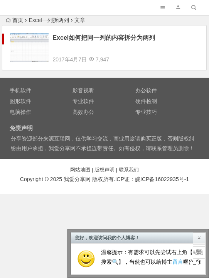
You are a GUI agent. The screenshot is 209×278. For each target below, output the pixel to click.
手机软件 (20, 83)
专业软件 (83, 94)
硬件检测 (146, 94)
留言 (177, 262)
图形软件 (20, 94)
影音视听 (83, 83)
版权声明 (104, 163)
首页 (14, 20)
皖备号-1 (162, 172)
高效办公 (83, 105)
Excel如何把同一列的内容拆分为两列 (103, 37)
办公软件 (146, 83)
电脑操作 (20, 105)
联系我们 (129, 163)
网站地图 (80, 163)
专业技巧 (146, 105)
